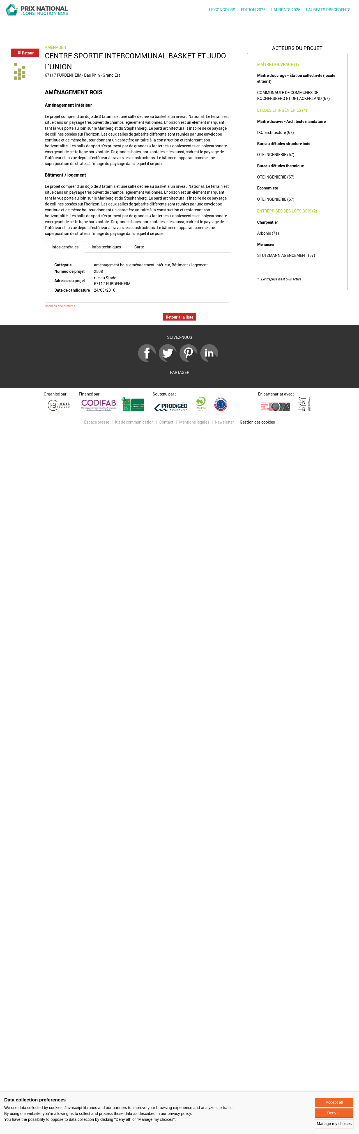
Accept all (334, 1102)
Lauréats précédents (328, 9)
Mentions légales (194, 422)
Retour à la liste (179, 317)
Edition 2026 (253, 9)
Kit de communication (134, 422)
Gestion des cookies (257, 422)
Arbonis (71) (268, 233)
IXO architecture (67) (275, 132)
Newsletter (224, 422)
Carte (139, 247)
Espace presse (96, 422)
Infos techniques (106, 247)
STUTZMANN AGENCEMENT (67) (286, 255)
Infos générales (65, 247)
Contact (166, 422)
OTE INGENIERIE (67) (275, 154)
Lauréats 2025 (285, 9)
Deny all (334, 1113)
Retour (25, 53)
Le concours (222, 9)
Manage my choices (334, 1123)
